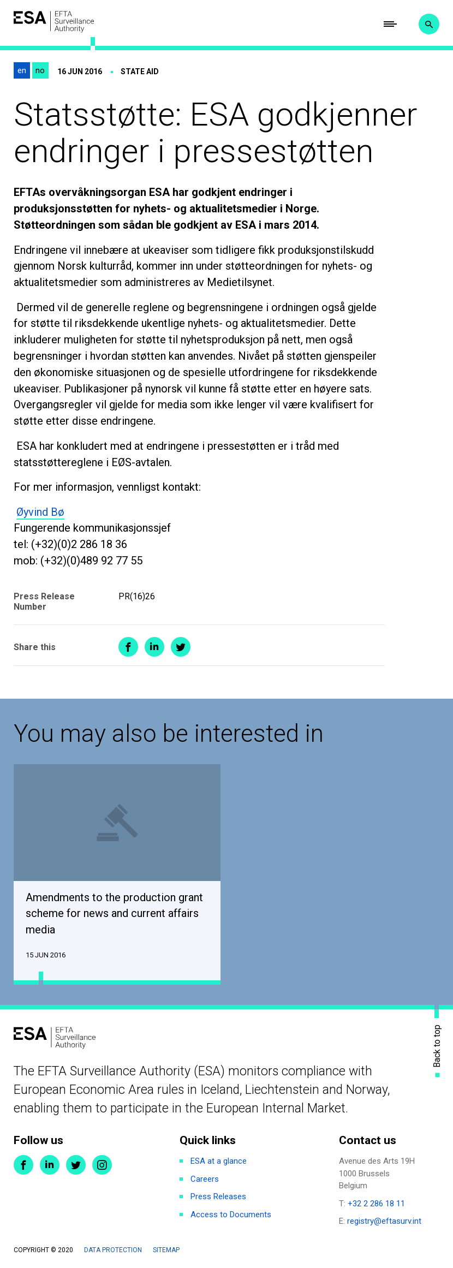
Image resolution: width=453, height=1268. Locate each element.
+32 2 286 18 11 (376, 1204)
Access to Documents (230, 1215)
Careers (204, 1179)
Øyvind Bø (40, 512)
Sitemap (166, 1250)
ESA (55, 22)
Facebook (23, 1165)
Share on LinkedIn (154, 647)
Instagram (102, 1165)
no (40, 71)
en (21, 71)
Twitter (76, 1165)
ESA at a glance (218, 1161)
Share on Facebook (128, 647)
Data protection (113, 1250)
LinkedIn (49, 1165)
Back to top (437, 1046)
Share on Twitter (180, 647)
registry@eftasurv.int (384, 1222)
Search (429, 24)
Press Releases (218, 1197)
